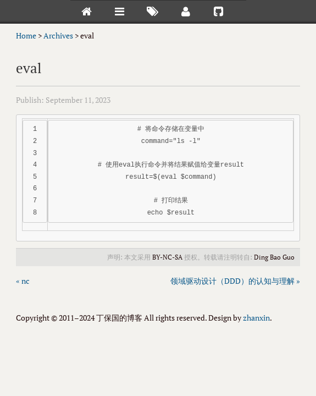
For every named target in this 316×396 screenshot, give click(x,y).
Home (26, 35)
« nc (23, 281)
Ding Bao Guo (274, 257)
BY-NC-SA (167, 257)
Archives (58, 35)
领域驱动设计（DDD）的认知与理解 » (235, 281)
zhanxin (256, 317)
